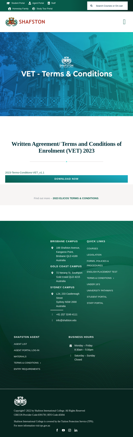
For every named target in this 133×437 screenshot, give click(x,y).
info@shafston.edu (66, 320)
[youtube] (63, 430)
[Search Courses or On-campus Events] (107, 5)
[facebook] (57, 430)
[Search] (91, 5)
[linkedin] (75, 430)
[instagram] (69, 430)
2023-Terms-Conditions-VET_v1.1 (24, 172)
